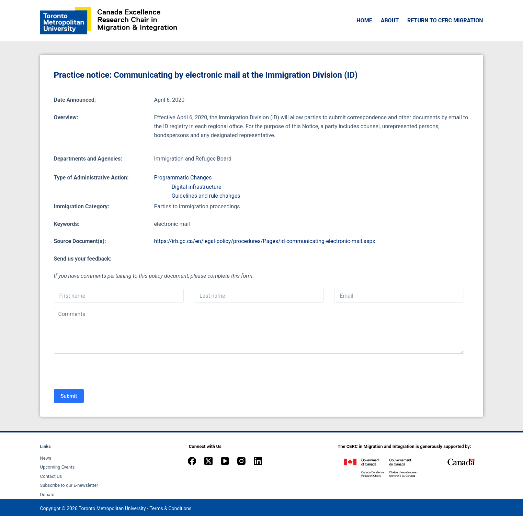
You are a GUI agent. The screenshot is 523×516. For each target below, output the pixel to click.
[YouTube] (225, 461)
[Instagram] (241, 461)
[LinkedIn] (258, 461)
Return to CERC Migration (445, 20)
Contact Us (51, 476)
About (390, 20)
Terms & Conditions (170, 508)
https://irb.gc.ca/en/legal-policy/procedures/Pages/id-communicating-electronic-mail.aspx (264, 241)
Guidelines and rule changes (206, 196)
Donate (47, 494)
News (46, 458)
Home (364, 20)
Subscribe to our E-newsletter (69, 485)
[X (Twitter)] (208, 461)
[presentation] (106, 372)
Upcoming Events (57, 467)
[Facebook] (192, 461)
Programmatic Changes (183, 177)
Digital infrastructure (196, 187)
